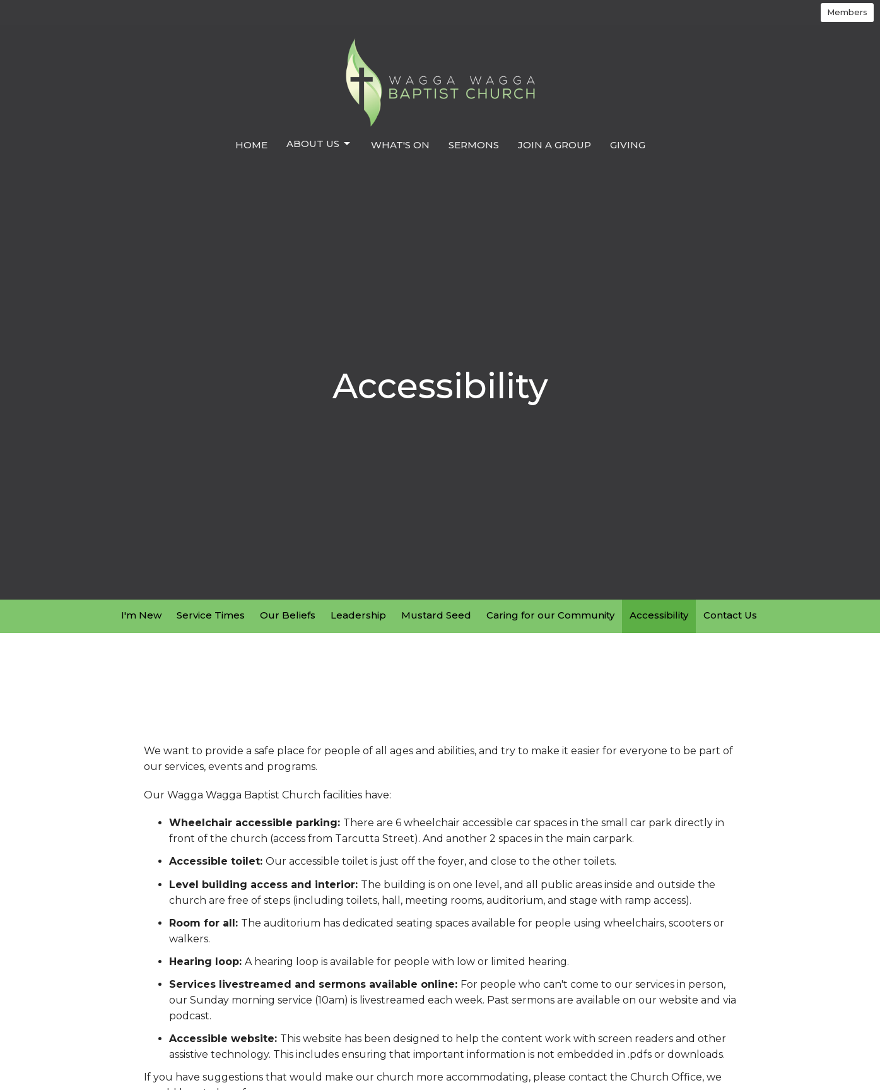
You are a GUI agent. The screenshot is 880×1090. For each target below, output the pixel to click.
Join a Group (554, 145)
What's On (400, 145)
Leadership (358, 615)
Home (251, 145)
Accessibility (659, 615)
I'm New (141, 615)
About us (319, 144)
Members (847, 12)
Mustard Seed (436, 615)
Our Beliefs (287, 615)
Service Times (211, 615)
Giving (627, 145)
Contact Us (730, 615)
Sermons (474, 145)
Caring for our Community (550, 615)
